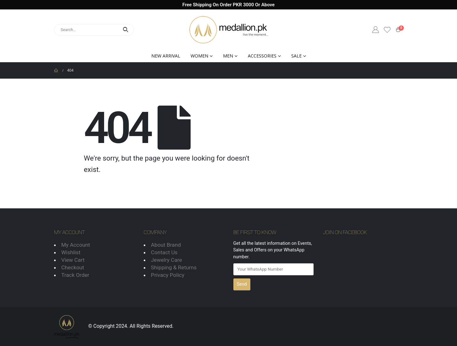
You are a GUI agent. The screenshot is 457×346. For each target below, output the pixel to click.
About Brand (166, 245)
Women (199, 56)
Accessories (262, 56)
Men (228, 56)
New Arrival (165, 56)
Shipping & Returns (174, 267)
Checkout (72, 267)
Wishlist (71, 252)
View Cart (73, 260)
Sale (296, 56)
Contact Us (164, 252)
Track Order (75, 275)
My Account (75, 245)
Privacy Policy (167, 275)
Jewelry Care (166, 260)
